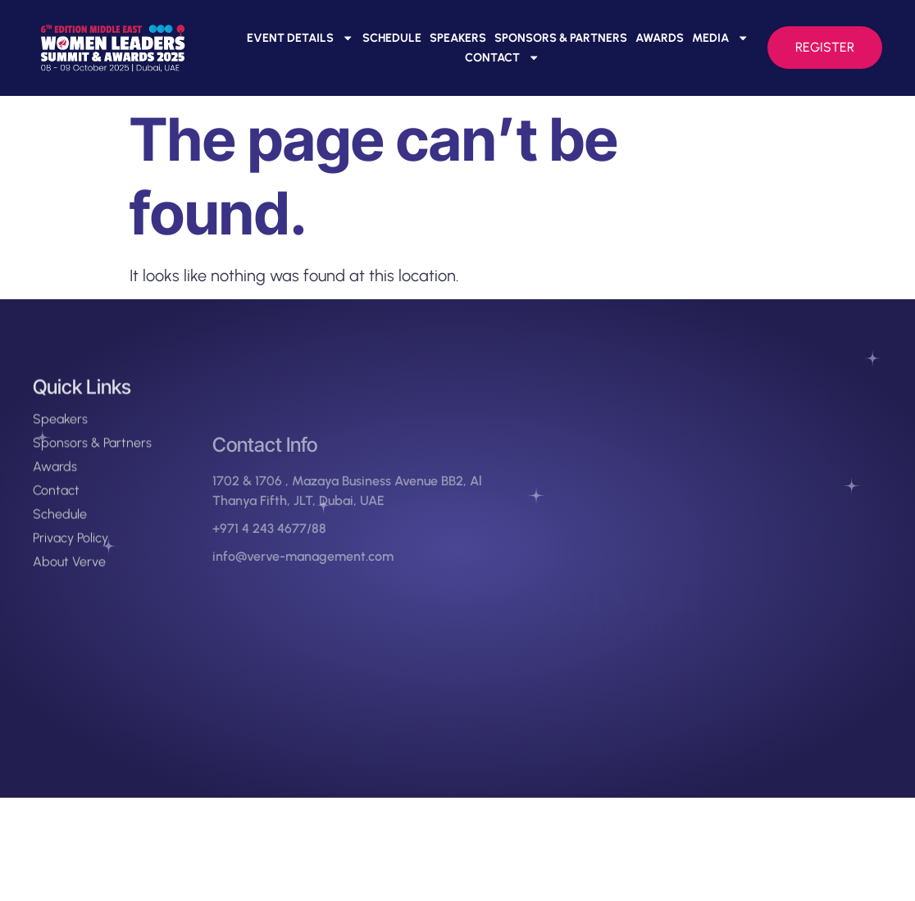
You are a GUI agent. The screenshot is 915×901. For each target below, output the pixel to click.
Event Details (300, 38)
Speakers (458, 37)
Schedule (391, 37)
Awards (659, 37)
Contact (502, 57)
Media (720, 38)
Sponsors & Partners (560, 37)
